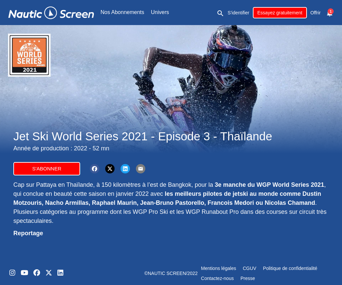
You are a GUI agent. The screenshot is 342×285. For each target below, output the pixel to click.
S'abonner (46, 168)
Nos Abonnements (122, 12)
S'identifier (238, 12)
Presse (247, 278)
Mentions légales (218, 268)
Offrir (315, 12)
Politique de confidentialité (290, 268)
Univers (160, 12)
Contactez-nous (217, 278)
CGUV (249, 268)
